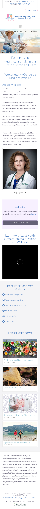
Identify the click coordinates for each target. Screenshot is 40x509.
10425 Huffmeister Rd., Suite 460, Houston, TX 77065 (20, 498)
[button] (20, 26)
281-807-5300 (24, 4)
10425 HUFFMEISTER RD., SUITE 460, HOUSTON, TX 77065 (22, 2)
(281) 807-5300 (20, 500)
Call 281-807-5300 (20, 222)
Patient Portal (31, 10)
